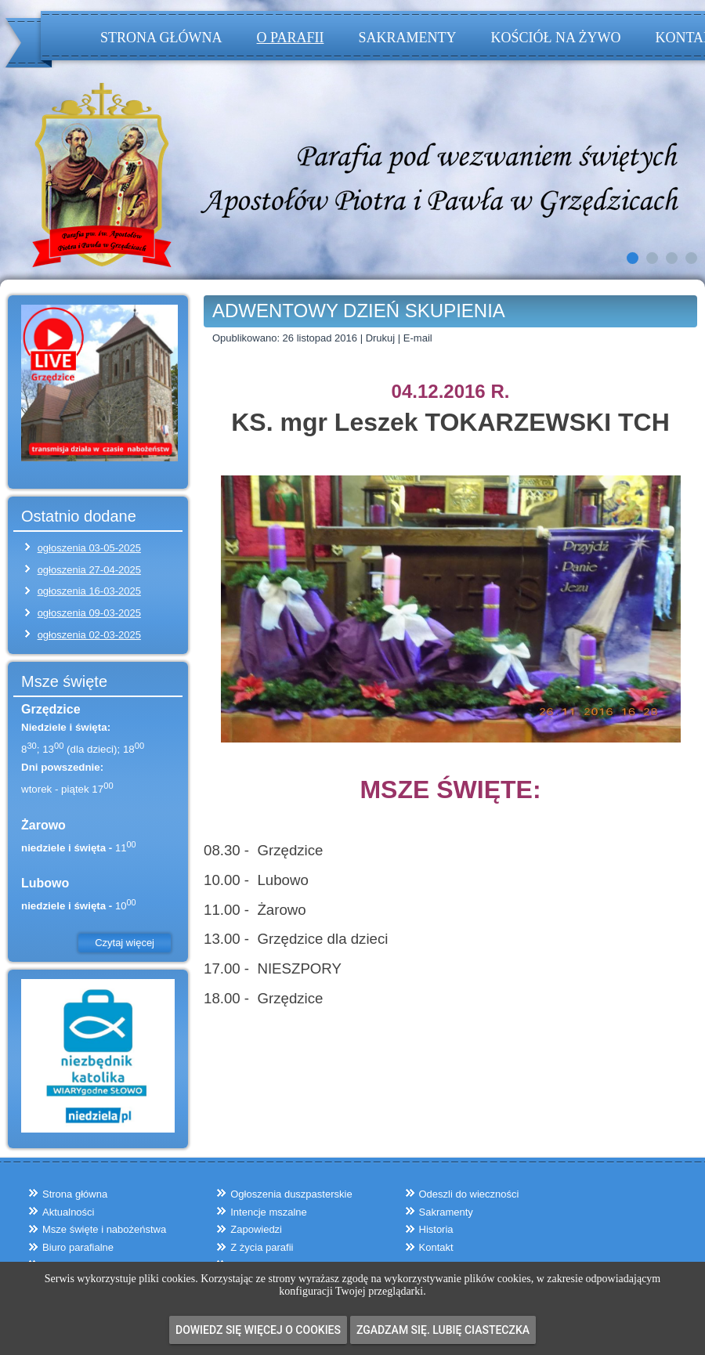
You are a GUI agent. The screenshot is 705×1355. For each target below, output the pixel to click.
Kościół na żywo (555, 37)
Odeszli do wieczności (469, 1194)
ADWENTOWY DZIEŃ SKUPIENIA (358, 310)
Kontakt (436, 1247)
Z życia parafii (261, 1247)
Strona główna (161, 37)
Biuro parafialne (78, 1247)
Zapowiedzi (256, 1229)
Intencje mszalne (268, 1212)
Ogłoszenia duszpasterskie (291, 1194)
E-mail (417, 338)
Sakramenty (407, 37)
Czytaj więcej (124, 942)
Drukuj (382, 338)
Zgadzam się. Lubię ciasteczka (443, 1330)
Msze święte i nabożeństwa (104, 1229)
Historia (436, 1229)
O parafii (290, 37)
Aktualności (68, 1212)
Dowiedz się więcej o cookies (258, 1330)
